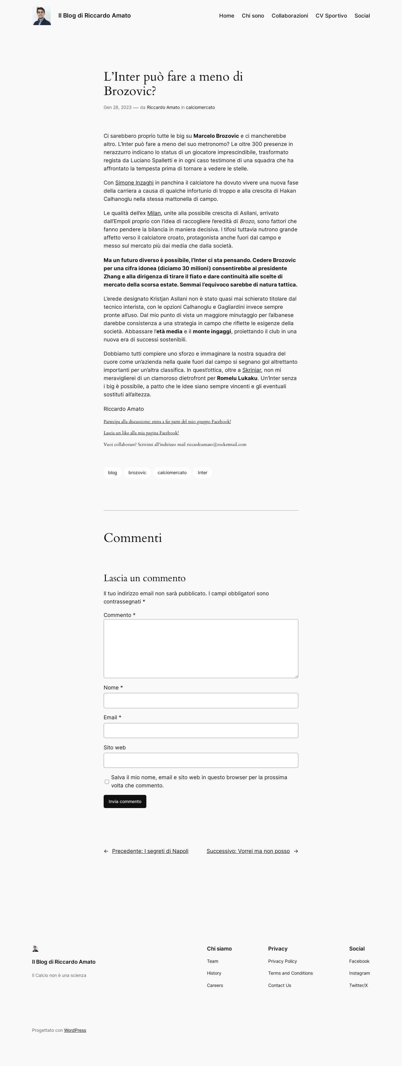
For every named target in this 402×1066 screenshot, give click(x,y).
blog (112, 472)
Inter (202, 472)
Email (113, 717)
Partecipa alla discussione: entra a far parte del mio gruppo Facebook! (167, 422)
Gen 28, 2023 (118, 107)
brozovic (137, 472)
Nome (113, 687)
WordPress (75, 1030)
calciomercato (200, 107)
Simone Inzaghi (134, 182)
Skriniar (251, 370)
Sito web (115, 747)
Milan (154, 213)
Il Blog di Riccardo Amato (94, 15)
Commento (120, 615)
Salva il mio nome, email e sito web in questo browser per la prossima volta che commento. (199, 781)
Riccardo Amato (163, 107)
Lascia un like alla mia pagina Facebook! (141, 433)
